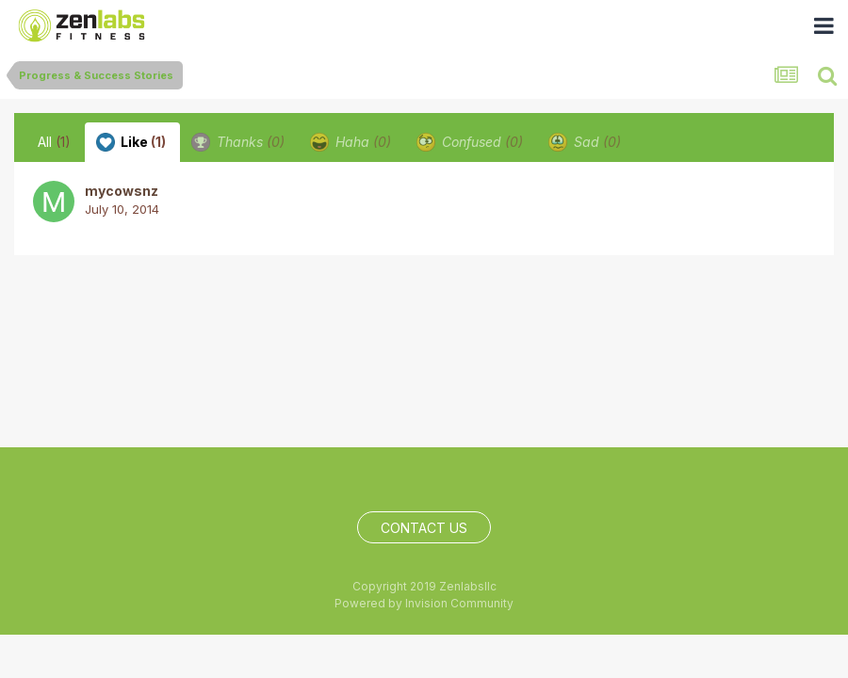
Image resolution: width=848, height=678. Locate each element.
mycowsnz (121, 191)
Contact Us (424, 528)
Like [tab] (131, 142)
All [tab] (54, 142)
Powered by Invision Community (424, 603)
